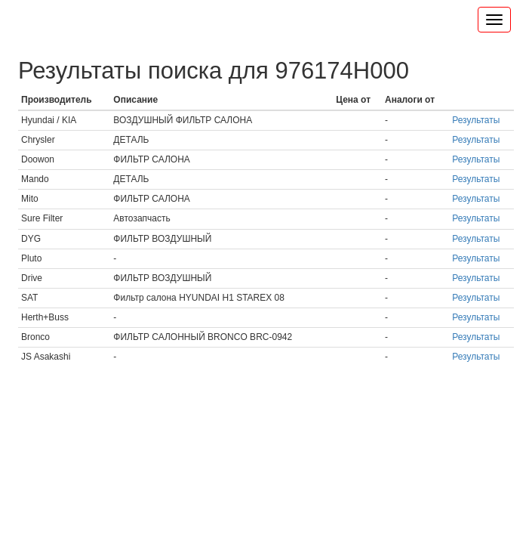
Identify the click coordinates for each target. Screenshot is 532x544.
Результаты (476, 120)
